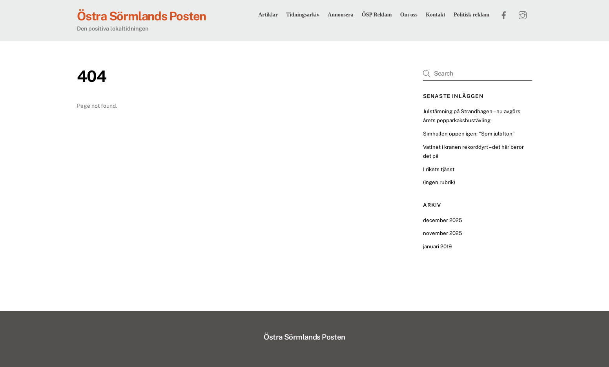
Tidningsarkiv (302, 15)
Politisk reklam (471, 15)
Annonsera (340, 15)
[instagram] (523, 14)
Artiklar (268, 15)
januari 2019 (437, 246)
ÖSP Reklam (377, 15)
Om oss (409, 15)
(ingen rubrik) (439, 182)
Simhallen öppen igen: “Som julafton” (468, 133)
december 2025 (442, 220)
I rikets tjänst (438, 169)
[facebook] (504, 14)
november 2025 (442, 233)
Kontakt (435, 15)
